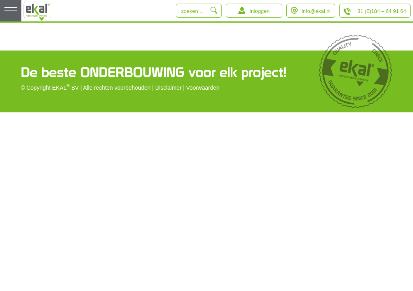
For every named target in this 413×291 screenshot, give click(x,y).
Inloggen (259, 11)
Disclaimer (168, 87)
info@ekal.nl (316, 11)
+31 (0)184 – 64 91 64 (380, 11)
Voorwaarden (203, 87)
